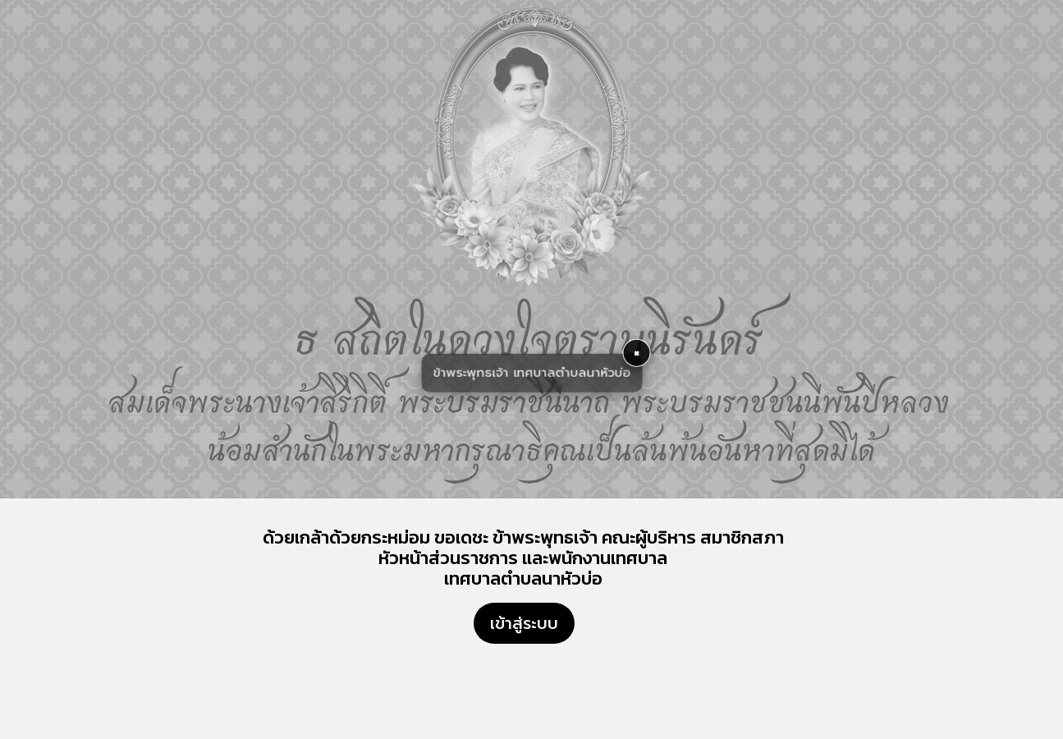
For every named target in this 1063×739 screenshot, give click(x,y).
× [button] (636, 353)
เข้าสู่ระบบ (524, 623)
